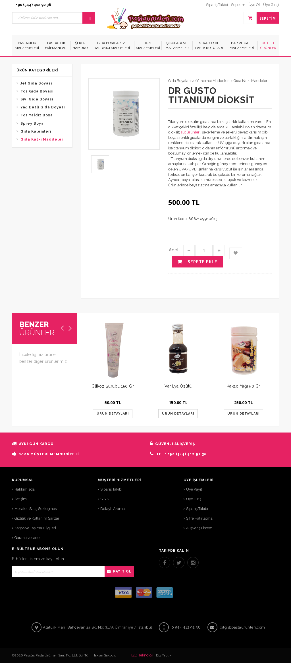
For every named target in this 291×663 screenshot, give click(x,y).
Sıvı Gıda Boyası (36, 99)
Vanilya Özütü (178, 386)
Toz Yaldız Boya (36, 115)
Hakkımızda (24, 489)
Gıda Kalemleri (35, 131)
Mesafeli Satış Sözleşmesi (35, 508)
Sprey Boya (32, 123)
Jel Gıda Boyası (36, 83)
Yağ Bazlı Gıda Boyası (42, 107)
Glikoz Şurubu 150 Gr (113, 386)
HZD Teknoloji (141, 655)
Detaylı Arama (112, 508)
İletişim (20, 499)
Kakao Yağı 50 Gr (243, 386)
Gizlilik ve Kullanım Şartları (37, 518)
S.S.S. (105, 499)
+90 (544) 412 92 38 (33, 5)
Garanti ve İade (27, 538)
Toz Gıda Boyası (36, 91)
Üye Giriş (193, 499)
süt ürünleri (190, 132)
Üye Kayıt (194, 489)
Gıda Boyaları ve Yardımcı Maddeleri (199, 81)
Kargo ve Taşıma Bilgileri (35, 528)
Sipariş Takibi (111, 489)
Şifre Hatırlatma (199, 518)
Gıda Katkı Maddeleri (42, 139)
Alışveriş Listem (199, 528)
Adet (173, 249)
